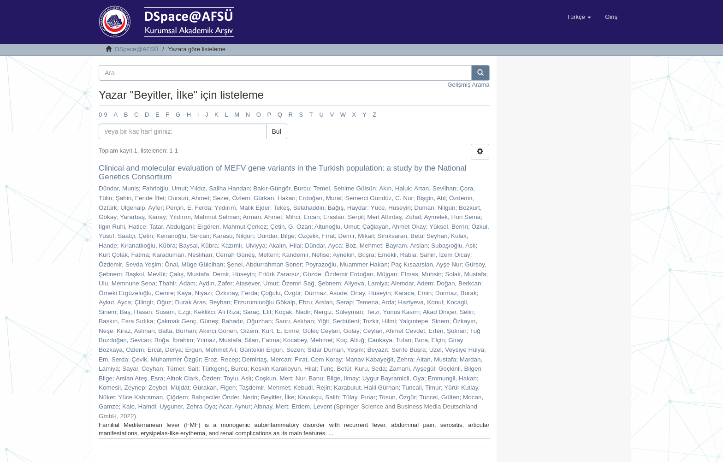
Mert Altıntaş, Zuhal (394, 216)
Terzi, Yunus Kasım (393, 311)
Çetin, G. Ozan (290, 226)
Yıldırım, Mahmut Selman (204, 216)
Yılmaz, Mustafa (218, 340)
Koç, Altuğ (350, 340)
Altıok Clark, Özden (193, 378)
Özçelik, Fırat (316, 235)
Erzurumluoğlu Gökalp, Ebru (273, 302)
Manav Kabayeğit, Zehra (379, 359)
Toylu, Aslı (238, 378)
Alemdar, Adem (412, 283)
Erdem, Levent (311, 406)
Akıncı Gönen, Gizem (228, 330)
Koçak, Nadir (292, 311)
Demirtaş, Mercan (266, 359)
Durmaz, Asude (325, 293)
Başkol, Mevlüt (145, 274)
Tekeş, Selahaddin (298, 207)
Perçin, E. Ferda (188, 207)
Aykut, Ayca (115, 302)
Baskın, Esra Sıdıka (126, 321)
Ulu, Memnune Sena (127, 283)
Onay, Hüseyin (370, 293)
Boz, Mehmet (363, 245)
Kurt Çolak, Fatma (124, 254)
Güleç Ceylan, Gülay (331, 330)
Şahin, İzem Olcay (445, 254)
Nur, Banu (309, 378)
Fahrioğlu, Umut (164, 188)
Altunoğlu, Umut (336, 226)
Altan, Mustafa (436, 359)
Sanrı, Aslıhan (294, 321)
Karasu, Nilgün (233, 235)
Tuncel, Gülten (439, 397)
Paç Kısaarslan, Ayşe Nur (426, 264)
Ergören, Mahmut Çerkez (232, 226)
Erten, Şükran (447, 330)
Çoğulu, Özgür (281, 293)
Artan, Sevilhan (435, 188)
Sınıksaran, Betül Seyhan (412, 235)
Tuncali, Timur (421, 387)
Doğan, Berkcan (459, 283)
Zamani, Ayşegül (412, 368)
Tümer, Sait (182, 368)
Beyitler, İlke (278, 397)
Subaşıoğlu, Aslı (453, 245)
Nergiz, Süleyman (338, 311)
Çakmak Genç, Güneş (187, 321)
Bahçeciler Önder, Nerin (224, 397)
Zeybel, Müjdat (169, 387)
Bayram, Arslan (406, 245)
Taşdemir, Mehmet (264, 387)
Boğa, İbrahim (173, 340)
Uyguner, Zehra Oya (188, 406)
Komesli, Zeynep (122, 387)
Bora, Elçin (429, 340)
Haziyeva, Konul (420, 302)
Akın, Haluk (395, 188)
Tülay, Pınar (359, 397)
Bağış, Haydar (347, 207)
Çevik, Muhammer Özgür (166, 359)
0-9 (103, 114)
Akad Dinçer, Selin (448, 311)
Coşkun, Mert (273, 378)
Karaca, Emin (413, 293)
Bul (276, 131)
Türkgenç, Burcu (224, 368)
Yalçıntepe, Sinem (424, 321)
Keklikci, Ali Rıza (216, 311)
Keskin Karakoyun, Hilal (284, 368)
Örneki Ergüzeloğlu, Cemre (136, 293)
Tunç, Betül (335, 368)
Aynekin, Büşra (353, 254)
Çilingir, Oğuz (153, 302)
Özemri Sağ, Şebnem (311, 283)
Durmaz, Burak (456, 293)
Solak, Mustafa (465, 274)
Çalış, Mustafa (189, 274)
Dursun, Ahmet (188, 198)
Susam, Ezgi (172, 311)
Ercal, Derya (165, 349)
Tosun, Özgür (397, 397)
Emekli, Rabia (397, 254)
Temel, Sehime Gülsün (345, 188)
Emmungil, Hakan (452, 378)
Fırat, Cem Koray (318, 359)
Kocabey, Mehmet (308, 340)
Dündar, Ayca (323, 245)
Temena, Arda (375, 302)
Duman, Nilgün (434, 207)
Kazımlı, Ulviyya (243, 245)
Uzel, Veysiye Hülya (456, 349)
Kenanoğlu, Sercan (182, 235)
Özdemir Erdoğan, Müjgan (361, 274)
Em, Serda (113, 359)
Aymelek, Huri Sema (452, 216)
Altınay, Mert (271, 406)
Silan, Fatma (261, 340)
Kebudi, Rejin (311, 387)
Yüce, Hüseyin (391, 207)
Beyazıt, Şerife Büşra (396, 349)
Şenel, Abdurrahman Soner (264, 264)
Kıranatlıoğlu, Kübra (147, 245)
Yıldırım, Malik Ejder (242, 207)
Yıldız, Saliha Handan (220, 188)
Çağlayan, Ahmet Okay (394, 226)
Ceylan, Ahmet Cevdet (394, 330)
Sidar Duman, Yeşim (336, 349)
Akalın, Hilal (285, 245)
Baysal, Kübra (198, 245)
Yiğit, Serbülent (338, 321)
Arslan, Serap (334, 302)
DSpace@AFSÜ (136, 49)
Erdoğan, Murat (320, 198)
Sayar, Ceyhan (142, 368)
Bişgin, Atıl (430, 198)
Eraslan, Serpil (343, 216)
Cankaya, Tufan (389, 340)
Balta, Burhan (177, 330)
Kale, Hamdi (139, 406)
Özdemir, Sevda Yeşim (130, 264)
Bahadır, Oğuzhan (246, 321)
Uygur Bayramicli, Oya (393, 378)
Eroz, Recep (221, 359)
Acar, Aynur (234, 406)
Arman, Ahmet (262, 216)
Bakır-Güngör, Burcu (281, 188)
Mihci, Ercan (302, 216)
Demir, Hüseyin (234, 274)
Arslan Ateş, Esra (140, 378)
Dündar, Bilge (276, 235)
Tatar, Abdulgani (171, 226)
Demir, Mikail (355, 235)
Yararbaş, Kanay (143, 216)
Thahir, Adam (177, 283)
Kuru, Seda (370, 368)
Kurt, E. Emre (280, 330)
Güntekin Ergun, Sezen (271, 349)
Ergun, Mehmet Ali (210, 349)
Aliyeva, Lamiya (366, 283)
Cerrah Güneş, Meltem (247, 254)
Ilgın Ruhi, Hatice (122, 226)
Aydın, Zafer (215, 283)
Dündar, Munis (119, 188)
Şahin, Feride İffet (140, 198)
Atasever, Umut (257, 283)
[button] (579, 17)
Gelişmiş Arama (468, 84)
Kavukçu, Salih (318, 397)
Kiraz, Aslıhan (136, 330)
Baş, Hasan (136, 311)
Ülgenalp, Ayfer (141, 207)
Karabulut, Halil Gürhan (366, 387)
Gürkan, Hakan (275, 198)
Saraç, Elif (257, 311)
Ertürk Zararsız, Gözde (289, 274)
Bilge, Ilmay (342, 378)
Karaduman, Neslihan (182, 254)
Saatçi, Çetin (135, 235)
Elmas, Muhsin (421, 274)
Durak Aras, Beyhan (202, 302)
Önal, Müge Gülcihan (194, 264)
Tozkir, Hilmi (379, 321)
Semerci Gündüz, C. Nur (379, 198)
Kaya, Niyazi (194, 293)
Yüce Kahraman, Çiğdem (153, 397)
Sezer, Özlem (231, 198)
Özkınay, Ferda (236, 293)
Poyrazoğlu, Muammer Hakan (346, 264)
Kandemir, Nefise (306, 254)
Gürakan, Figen (214, 387)
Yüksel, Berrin (448, 226)
